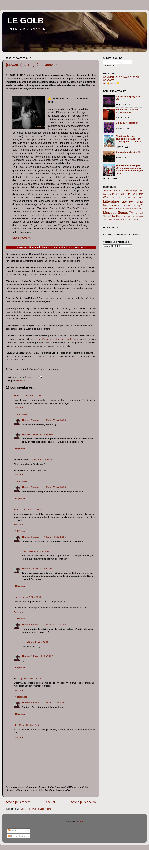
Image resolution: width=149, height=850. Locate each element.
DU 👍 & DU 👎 (111, 83)
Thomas (26, 434)
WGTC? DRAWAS (131, 219)
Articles (12, 830)
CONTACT (108, 80)
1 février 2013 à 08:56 (55, 624)
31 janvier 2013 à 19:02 (30, 597)
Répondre (18, 407)
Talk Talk (139, 213)
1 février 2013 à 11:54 (38, 551)
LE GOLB (25, 20)
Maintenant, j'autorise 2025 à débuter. (127, 110)
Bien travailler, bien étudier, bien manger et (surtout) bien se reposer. (129, 139)
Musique (21, 380)
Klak (16, 509)
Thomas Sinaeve (30, 420)
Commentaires (16, 836)
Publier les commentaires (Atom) (35, 809)
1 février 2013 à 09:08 (42, 434)
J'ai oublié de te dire (121, 198)
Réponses (22, 414)
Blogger (79, 821)
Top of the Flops (113, 216)
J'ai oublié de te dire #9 (128, 152)
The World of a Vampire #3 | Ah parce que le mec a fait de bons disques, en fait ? (129, 169)
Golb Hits (124, 193)
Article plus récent (18, 802)
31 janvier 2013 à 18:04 (33, 396)
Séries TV (125, 212)
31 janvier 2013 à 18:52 (31, 509)
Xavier (17, 396)
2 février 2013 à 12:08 (28, 725)
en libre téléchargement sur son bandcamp (55, 339)
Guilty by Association (127, 123)
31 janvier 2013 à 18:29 (40, 459)
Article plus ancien (83, 802)
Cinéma (107, 194)
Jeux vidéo (137, 197)
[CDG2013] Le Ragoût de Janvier (31, 65)
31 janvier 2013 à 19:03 (29, 678)
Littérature (111, 201)
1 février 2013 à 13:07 (42, 568)
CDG (141, 191)
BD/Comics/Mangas (128, 190)
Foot (114, 194)
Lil (15, 725)
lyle (16, 597)
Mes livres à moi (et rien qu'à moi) (126, 209)
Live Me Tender (132, 201)
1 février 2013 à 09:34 (37, 642)
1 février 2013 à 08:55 (55, 420)
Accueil (51, 802)
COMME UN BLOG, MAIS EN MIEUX (121, 77)
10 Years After (110, 190)
